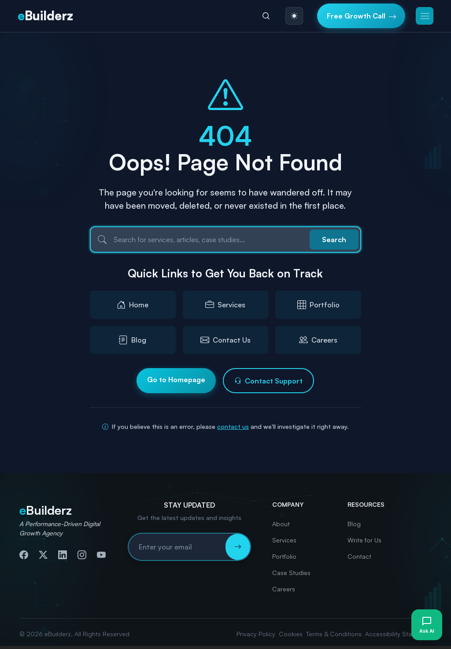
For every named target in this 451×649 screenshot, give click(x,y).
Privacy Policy (256, 634)
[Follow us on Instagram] (82, 554)
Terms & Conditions (334, 634)
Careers (283, 589)
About (281, 523)
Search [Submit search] (334, 239)
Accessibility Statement (398, 634)
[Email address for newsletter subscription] (177, 547)
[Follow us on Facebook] (23, 554)
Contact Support (268, 381)
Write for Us (364, 540)
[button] (424, 16)
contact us (233, 426)
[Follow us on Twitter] (43, 554)
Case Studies (291, 572)
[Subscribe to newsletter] (238, 547)
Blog (354, 523)
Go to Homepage (176, 379)
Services (284, 540)
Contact (359, 556)
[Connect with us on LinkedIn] (62, 554)
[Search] (266, 16)
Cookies (291, 634)
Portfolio (284, 556)
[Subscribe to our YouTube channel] (101, 554)
